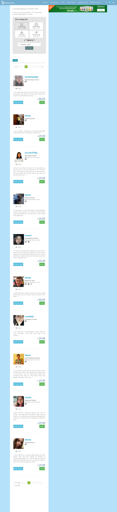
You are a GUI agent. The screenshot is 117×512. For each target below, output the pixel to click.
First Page (17, 483)
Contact (18, 88)
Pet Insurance (54, 2)
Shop (63, 2)
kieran (28, 355)
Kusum (28, 235)
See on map (18, 102)
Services (45, 2)
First (16, 66)
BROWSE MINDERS (95, 2)
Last (42, 66)
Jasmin (28, 397)
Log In (113, 2)
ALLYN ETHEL (31, 153)
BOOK (42, 102)
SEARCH (29, 48)
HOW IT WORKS (71, 2)
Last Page (17, 485)
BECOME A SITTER (83, 2)
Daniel (28, 278)
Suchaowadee (31, 77)
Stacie (28, 195)
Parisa (28, 116)
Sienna (28, 440)
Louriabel (29, 316)
